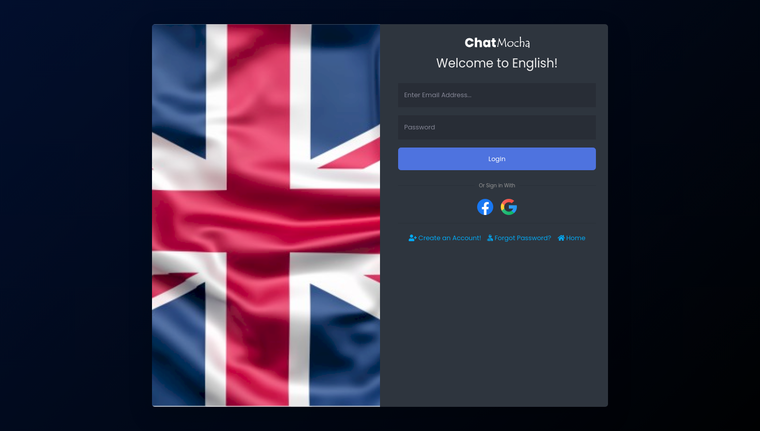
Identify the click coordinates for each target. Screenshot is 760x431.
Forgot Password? (519, 238)
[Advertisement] (497, 331)
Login (497, 159)
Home (572, 238)
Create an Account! (445, 238)
